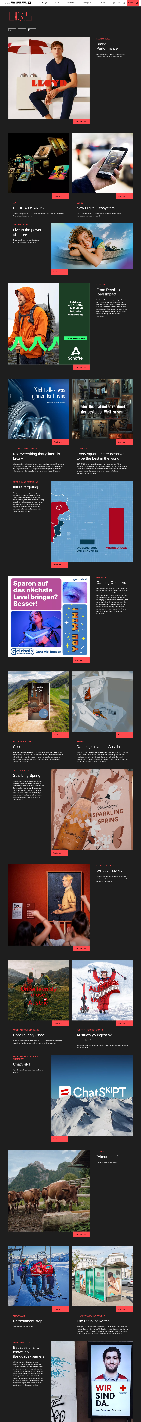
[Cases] (57, 2)
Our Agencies (87, 3)
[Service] (32, 29)
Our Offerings (42, 3)
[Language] (119, 3)
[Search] (124, 3)
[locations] (114, 3)
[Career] (102, 2)
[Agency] (12, 29)
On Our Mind (71, 3)
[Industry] (22, 29)
